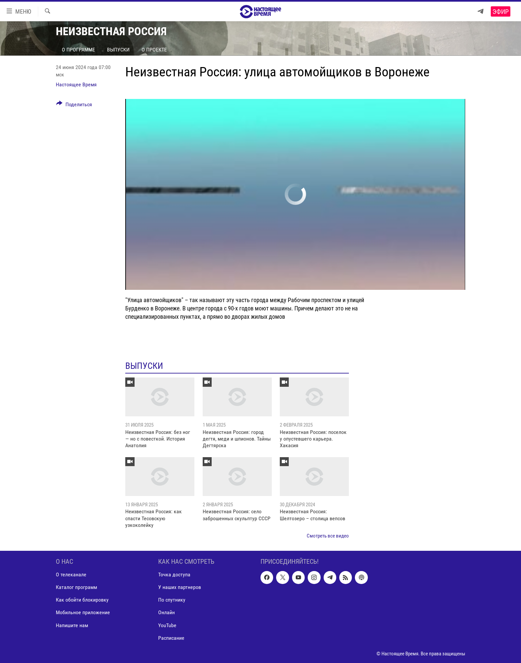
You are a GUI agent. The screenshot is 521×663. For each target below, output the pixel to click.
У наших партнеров (179, 587)
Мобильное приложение (83, 612)
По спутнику (171, 600)
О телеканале (71, 574)
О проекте (154, 49)
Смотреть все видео (328, 536)
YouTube (167, 625)
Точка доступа (174, 574)
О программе (78, 49)
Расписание (171, 637)
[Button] (74, 105)
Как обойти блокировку (82, 600)
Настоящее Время (76, 84)
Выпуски (118, 49)
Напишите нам (72, 625)
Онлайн (166, 612)
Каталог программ (76, 587)
